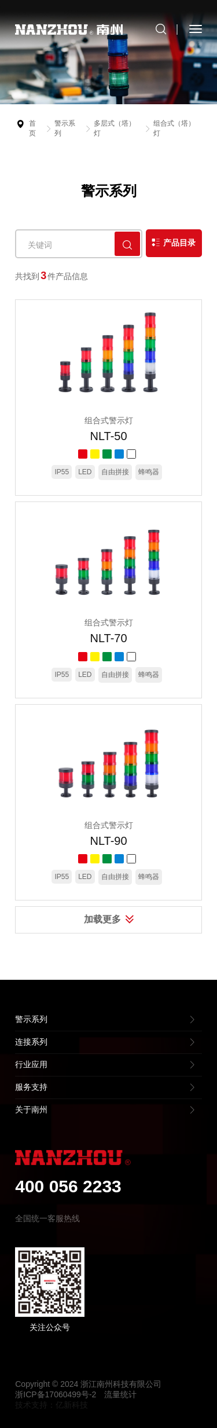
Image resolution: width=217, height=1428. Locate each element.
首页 (32, 128)
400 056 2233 (68, 1186)
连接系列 (31, 1041)
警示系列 (64, 128)
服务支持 (31, 1087)
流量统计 (120, 1394)
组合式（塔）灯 (174, 128)
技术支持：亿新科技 (51, 1404)
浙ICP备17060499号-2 (55, 1394)
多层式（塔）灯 (114, 128)
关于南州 (31, 1109)
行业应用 (31, 1064)
